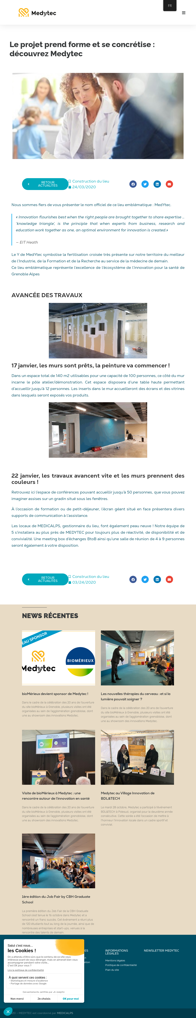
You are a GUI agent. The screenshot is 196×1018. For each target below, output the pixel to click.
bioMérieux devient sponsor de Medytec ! (55, 694)
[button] (133, 184)
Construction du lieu (90, 181)
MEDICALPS (65, 1013)
